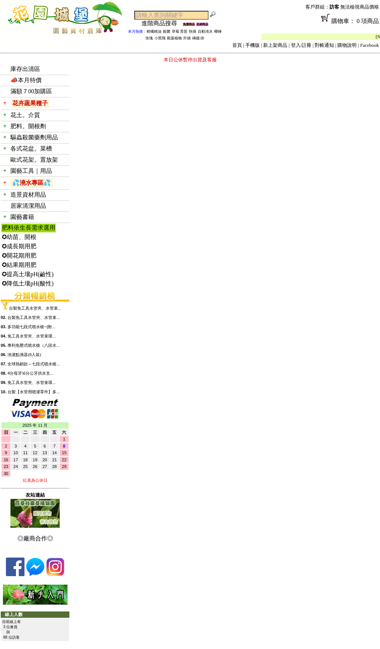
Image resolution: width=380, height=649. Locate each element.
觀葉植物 (174, 38)
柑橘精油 (154, 31)
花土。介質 (25, 115)
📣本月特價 (26, 80)
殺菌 (166, 31)
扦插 (187, 38)
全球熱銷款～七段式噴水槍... (33, 364)
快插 (192, 31)
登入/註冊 (301, 45)
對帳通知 (324, 45)
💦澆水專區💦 (31, 183)
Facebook (369, 45)
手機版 (252, 45)
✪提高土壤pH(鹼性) (27, 274)
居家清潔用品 (28, 206)
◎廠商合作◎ (35, 538)
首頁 (237, 45)
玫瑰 (149, 38)
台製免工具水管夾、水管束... (35, 308)
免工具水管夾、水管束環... (31, 336)
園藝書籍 (22, 217)
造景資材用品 (28, 194)
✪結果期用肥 (19, 265)
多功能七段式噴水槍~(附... (31, 326)
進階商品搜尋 (162, 23)
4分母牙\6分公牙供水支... (30, 373)
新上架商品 (275, 45)
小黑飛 (160, 38)
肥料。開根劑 (28, 126)
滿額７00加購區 (31, 91)
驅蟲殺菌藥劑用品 (34, 137)
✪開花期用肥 (19, 255)
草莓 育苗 (180, 31)
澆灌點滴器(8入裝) (24, 354)
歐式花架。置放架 (34, 159)
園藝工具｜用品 (31, 171)
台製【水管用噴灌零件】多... (33, 392)
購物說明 (347, 45)
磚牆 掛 (198, 38)
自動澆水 (205, 31)
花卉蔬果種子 (30, 103)
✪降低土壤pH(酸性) (27, 283)
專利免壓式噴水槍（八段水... (33, 345)
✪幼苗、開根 (19, 237)
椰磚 (218, 31)
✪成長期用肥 (19, 246)
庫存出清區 (25, 69)
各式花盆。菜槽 (31, 148)
